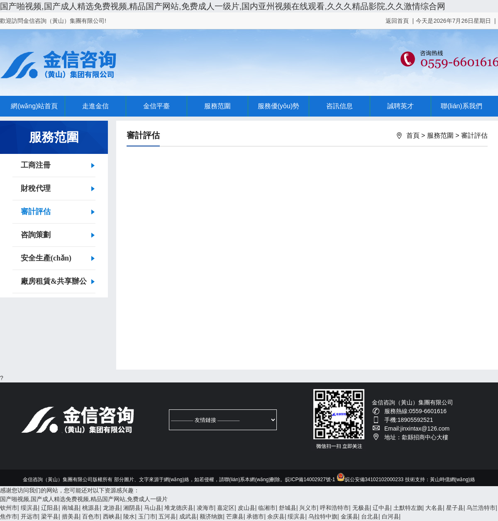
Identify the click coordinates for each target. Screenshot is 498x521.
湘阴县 (132, 507)
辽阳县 (50, 507)
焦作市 (8, 516)
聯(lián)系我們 (461, 106)
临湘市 (267, 507)
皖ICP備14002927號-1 (310, 479)
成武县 (188, 516)
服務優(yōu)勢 (278, 106)
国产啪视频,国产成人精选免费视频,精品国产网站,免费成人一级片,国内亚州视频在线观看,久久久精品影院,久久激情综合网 (222, 6)
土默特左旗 (407, 507)
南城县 (70, 507)
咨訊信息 (339, 106)
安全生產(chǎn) (46, 258)
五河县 (167, 516)
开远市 (29, 516)
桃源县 (91, 507)
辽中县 (381, 507)
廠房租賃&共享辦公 (54, 281)
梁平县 (50, 516)
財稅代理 (36, 188)
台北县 (369, 516)
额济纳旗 (211, 516)
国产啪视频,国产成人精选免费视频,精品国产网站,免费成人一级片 (84, 499)
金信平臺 (156, 106)
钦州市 (8, 507)
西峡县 (111, 516)
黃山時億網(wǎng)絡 (452, 479)
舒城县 (287, 507)
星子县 (455, 507)
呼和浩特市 (334, 507)
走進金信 (95, 106)
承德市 (255, 516)
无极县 (361, 507)
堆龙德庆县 (178, 507)
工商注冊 (36, 165)
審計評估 (36, 211)
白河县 (390, 516)
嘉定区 (225, 507)
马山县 (152, 507)
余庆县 (276, 516)
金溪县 (349, 516)
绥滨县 (29, 507)
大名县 (434, 507)
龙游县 (111, 507)
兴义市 (308, 507)
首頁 (413, 135)
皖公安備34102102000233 (370, 479)
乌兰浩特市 (481, 507)
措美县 (70, 516)
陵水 (129, 516)
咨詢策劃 (36, 235)
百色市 (91, 516)
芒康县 (235, 516)
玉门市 (147, 516)
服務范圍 (217, 106)
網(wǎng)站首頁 (34, 106)
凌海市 (205, 507)
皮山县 (246, 507)
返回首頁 (397, 20)
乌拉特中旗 (322, 516)
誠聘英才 (400, 106)
